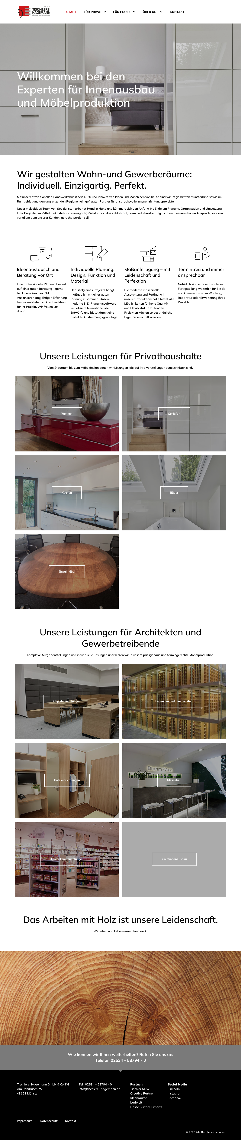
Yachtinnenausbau (174, 859)
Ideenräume (139, 1098)
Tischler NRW (140, 1089)
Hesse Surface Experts (146, 1107)
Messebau (174, 780)
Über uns (152, 11)
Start (71, 12)
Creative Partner (142, 1093)
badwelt (136, 1102)
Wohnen (66, 414)
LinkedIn (174, 1089)
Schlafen (174, 414)
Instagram (175, 1093)
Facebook (175, 1098)
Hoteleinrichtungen (67, 780)
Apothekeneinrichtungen (67, 859)
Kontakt (177, 12)
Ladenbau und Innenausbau (174, 701)
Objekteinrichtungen (67, 701)
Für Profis (124, 11)
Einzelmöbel (67, 571)
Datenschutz (49, 1121)
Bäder (174, 493)
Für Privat (95, 11)
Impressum (24, 1121)
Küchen (67, 493)
